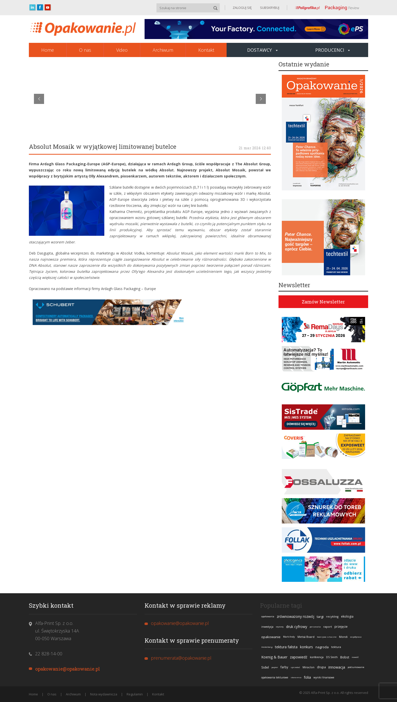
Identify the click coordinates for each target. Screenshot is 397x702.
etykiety (280, 626)
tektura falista (286, 646)
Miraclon (308, 667)
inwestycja (267, 626)
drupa (321, 667)
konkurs (306, 646)
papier (274, 667)
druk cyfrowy (296, 626)
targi (320, 616)
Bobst (344, 657)
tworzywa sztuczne (326, 636)
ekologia (347, 616)
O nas (85, 50)
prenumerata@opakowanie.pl (181, 658)
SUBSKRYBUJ (269, 7)
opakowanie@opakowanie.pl (67, 669)
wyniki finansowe (323, 677)
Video (122, 50)
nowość (355, 657)
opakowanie (271, 637)
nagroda (322, 647)
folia (307, 677)
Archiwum (163, 50)
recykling (332, 616)
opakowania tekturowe (274, 677)
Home (47, 50)
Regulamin (135, 694)
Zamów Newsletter (323, 302)
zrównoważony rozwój (295, 616)
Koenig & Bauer (274, 657)
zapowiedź (298, 657)
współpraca (356, 636)
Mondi (343, 637)
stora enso (296, 677)
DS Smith (332, 657)
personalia (315, 626)
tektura (336, 647)
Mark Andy (289, 636)
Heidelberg (266, 646)
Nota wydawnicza (103, 694)
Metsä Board (305, 637)
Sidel (265, 667)
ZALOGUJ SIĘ (242, 7)
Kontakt (206, 50)
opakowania (267, 616)
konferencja (317, 657)
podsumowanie (356, 667)
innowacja (336, 667)
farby (284, 667)
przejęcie (341, 626)
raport (327, 626)
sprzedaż (295, 667)
